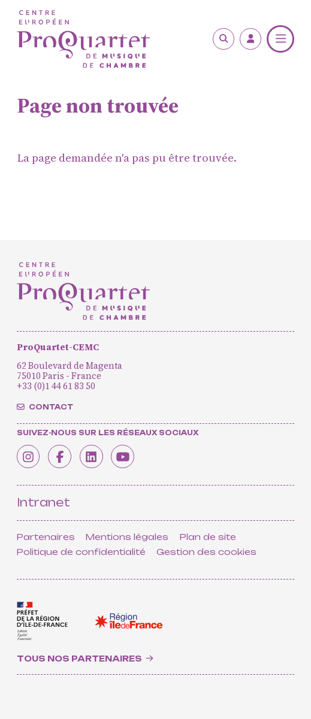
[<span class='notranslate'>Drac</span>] (42, 621)
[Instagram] (30, 455)
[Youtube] (135, 455)
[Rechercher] (223, 39)
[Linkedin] (99, 455)
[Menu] (280, 39)
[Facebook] (65, 455)
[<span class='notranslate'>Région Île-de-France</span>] (128, 621)
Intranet (43, 502)
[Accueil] (83, 39)
